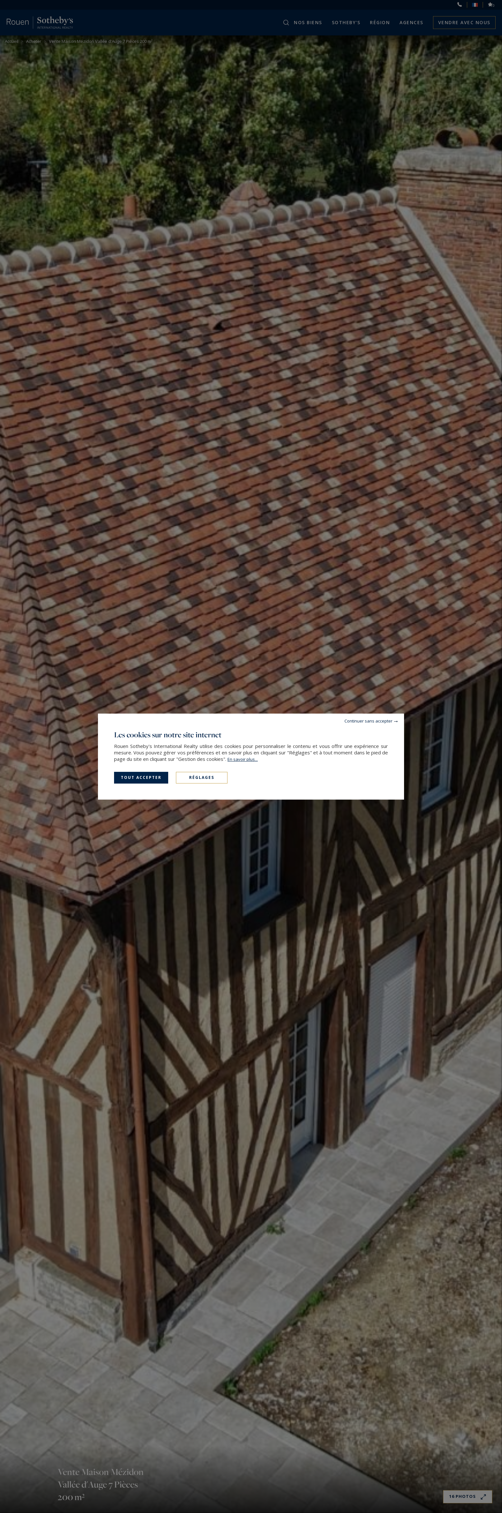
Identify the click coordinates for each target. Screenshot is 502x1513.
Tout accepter (141, 777)
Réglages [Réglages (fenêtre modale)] (201, 777)
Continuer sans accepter (368, 721)
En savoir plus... (242, 759)
